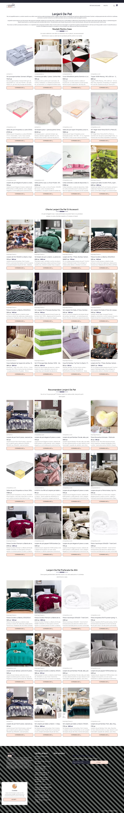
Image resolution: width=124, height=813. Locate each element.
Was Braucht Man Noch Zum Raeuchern (43, 762)
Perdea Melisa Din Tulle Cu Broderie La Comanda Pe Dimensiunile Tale (42, 779)
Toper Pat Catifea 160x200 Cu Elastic (42, 801)
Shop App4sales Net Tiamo (42, 792)
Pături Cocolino (95, 5)
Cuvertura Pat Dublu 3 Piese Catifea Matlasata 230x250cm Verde (42, 768)
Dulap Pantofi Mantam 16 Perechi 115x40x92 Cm (42, 773)
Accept (15, 799)
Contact (8, 811)
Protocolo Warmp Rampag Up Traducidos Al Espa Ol (43, 788)
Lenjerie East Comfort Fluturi (43, 784)
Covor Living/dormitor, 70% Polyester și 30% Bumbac (42, 796)
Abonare (99, 762)
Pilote (106, 5)
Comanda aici (20, 87)
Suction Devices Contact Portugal (42, 757)
